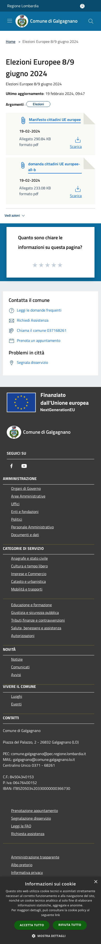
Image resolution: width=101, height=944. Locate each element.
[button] (50, 935)
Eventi (16, 704)
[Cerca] (91, 21)
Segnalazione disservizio (31, 818)
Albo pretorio (21, 865)
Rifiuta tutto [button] (69, 925)
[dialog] (50, 910)
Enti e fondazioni (25, 511)
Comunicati (20, 667)
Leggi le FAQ (21, 826)
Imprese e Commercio (28, 574)
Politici (16, 519)
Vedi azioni (15, 216)
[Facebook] (11, 466)
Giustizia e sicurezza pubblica (35, 612)
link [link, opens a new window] (57, 915)
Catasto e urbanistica (28, 581)
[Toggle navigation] (10, 21)
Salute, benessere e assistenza (36, 628)
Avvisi (16, 675)
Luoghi (16, 696)
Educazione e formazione (31, 605)
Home (10, 41)
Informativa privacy (27, 872)
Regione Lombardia (23, 6)
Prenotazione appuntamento (34, 810)
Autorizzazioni (22, 635)
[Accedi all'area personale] (82, 6)
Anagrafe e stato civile (29, 558)
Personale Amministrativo (32, 527)
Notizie (17, 659)
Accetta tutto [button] (32, 925)
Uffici (15, 504)
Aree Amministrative (28, 496)
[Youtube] (24, 466)
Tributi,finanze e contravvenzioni (38, 620)
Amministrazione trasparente (35, 857)
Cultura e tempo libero (29, 566)
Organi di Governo (26, 488)
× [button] (95, 882)
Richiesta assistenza (27, 834)
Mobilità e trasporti (26, 589)
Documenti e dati (25, 535)
